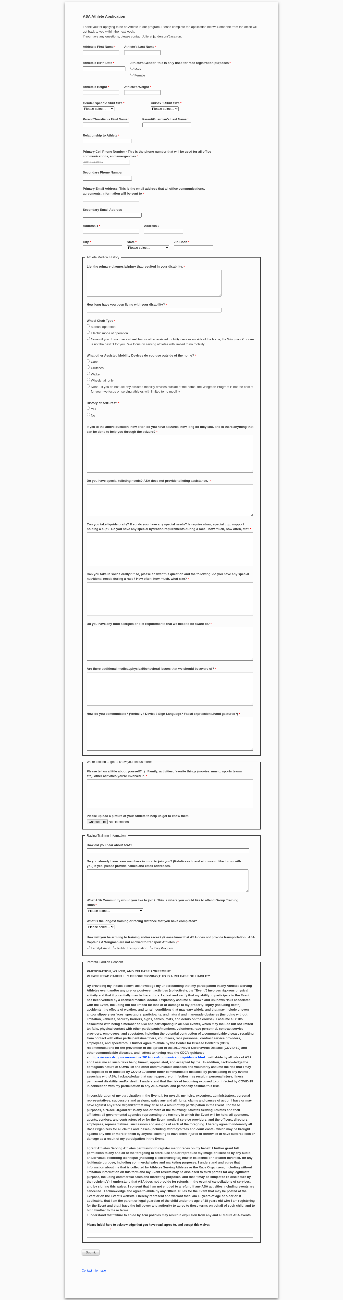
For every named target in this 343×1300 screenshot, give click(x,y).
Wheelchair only (102, 380)
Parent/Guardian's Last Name (164, 119)
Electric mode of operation (109, 333)
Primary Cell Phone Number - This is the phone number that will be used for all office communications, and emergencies (147, 154)
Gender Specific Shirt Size (102, 103)
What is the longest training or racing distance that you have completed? (142, 921)
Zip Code (180, 242)
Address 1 (90, 226)
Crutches (97, 368)
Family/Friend (100, 948)
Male (138, 69)
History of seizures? (102, 403)
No (93, 415)
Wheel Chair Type (100, 320)
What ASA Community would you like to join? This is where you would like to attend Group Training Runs (162, 902)
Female (140, 75)
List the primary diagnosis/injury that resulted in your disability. (135, 266)
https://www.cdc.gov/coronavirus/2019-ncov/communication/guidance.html (148, 1057)
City (86, 242)
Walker (96, 374)
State (131, 242)
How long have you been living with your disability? (126, 304)
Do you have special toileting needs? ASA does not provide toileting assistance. (148, 481)
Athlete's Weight (136, 87)
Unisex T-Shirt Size (165, 103)
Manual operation (103, 327)
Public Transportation (132, 948)
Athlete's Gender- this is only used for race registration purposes (179, 63)
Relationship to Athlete (100, 135)
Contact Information (95, 1270)
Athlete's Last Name (139, 47)
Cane (94, 362)
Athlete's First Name (98, 47)
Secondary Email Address (103, 209)
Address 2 (151, 226)
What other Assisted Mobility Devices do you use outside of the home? (140, 355)
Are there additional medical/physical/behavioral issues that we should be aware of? (150, 668)
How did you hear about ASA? (109, 845)
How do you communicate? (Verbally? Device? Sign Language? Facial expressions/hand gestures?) (162, 714)
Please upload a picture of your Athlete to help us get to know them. (138, 816)
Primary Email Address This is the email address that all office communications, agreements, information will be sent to (144, 191)
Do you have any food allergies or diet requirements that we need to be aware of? (148, 624)
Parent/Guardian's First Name (105, 119)
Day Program (163, 948)
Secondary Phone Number (103, 172)
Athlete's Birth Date (97, 63)
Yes (93, 409)
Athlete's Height (95, 87)
